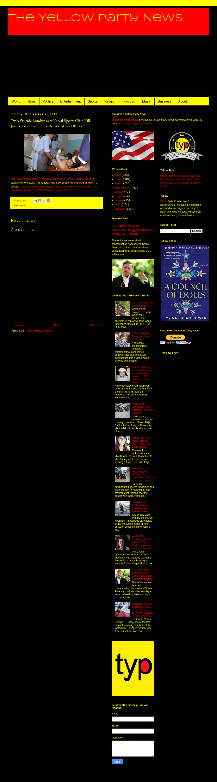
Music (146, 101)
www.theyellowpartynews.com (135, 123)
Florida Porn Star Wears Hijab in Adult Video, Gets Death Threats (141, 442)
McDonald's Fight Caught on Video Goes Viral (141, 336)
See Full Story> (64, 190)
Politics (48, 101)
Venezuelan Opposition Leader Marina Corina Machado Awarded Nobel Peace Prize (142, 542)
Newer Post (18, 325)
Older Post (96, 325)
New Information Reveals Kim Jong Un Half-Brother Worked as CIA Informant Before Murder (142, 375)
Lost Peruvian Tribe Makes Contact (142, 304)
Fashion (129, 101)
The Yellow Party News (95, 18)
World (16, 101)
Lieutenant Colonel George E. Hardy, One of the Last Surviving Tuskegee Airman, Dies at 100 (142, 609)
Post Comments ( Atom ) (39, 331)
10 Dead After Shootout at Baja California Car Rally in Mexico (142, 409)
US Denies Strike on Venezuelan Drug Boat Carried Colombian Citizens (132, 230)
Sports (92, 101)
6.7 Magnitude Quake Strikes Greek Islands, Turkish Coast (140, 507)
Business (164, 101)
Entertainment (70, 101)
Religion (110, 101)
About (182, 101)
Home (57, 325)
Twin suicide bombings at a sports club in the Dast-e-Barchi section (51, 178)
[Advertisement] (108, 66)
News (31, 101)
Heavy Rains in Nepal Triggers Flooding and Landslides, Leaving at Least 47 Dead (143, 474)
